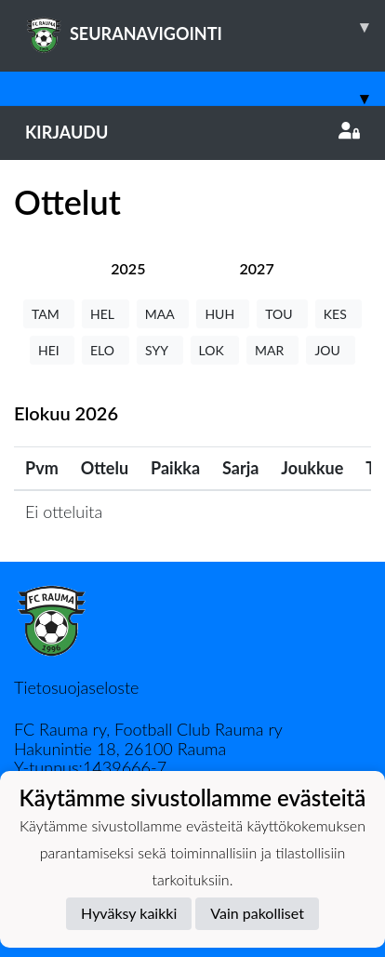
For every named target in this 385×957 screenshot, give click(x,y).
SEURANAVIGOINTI (205, 27)
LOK (215, 350)
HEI (52, 350)
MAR (272, 350)
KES (338, 314)
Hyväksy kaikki (129, 913)
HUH (223, 314)
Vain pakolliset (257, 913)
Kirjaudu (192, 132)
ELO (105, 350)
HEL (105, 314)
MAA (163, 314)
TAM (49, 314)
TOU (282, 314)
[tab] (128, 268)
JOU (330, 350)
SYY (159, 350)
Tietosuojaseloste (76, 687)
